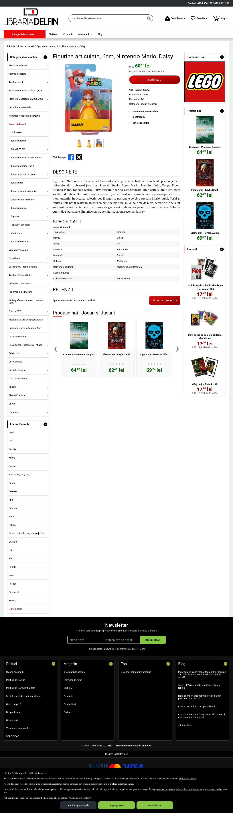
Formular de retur (73, 706)
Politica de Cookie (15, 706)
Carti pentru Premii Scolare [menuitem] (23, 293)
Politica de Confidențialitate (20, 714)
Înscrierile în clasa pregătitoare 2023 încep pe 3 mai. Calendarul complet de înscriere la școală (202, 701)
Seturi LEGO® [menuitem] (18, 175)
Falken (12, 551)
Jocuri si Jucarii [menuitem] (17, 150)
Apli (11, 526)
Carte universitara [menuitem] (18, 362)
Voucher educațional (17, 754)
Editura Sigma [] (19, 500)
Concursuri (12, 746)
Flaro (11, 584)
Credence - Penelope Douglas (79, 380)
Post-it (12, 593)
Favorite (199, 18)
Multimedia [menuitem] (16, 259)
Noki (11, 601)
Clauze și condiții (15, 698)
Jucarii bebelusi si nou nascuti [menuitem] (26, 183)
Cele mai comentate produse (136, 698)
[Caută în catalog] (149, 18)
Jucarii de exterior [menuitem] (20, 267)
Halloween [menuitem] (16, 158)
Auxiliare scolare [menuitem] (17, 108)
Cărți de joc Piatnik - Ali (204, 410)
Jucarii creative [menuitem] (19, 234)
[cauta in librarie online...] (106, 18)
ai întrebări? (139, 143)
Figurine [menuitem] (15, 242)
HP (10, 467)
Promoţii (68, 722)
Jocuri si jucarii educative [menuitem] (24, 217)
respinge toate (116, 805)
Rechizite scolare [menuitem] (18, 91)
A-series (13, 517)
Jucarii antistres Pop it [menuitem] (22, 192)
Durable (13, 568)
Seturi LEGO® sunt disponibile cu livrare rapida (199, 712)
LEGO (12, 458)
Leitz (11, 576)
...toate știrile (185, 751)
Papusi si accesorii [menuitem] (20, 251)
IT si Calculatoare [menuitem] (18, 404)
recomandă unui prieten (145, 137)
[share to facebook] (71, 183)
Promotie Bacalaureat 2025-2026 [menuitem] (26, 125)
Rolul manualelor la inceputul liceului (197, 732)
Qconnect (14, 618)
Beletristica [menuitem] (15, 379)
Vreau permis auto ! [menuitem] (19, 276)
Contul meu (175, 18)
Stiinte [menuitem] (12, 430)
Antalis (12, 475)
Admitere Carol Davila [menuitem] (20, 309)
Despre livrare (13, 738)
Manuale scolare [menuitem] (17, 100)
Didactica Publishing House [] (26, 559)
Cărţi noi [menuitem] (53, 34)
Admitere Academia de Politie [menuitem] (24, 142)
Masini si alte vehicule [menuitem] (22, 225)
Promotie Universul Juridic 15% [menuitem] (25, 354)
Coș (220, 18)
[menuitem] (25, 34)
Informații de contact (75, 698)
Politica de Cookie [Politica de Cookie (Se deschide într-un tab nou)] (187, 778)
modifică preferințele (78, 805)
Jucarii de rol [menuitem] (17, 209)
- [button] (45, 83)
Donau (12, 492)
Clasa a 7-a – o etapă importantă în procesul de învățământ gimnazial (201, 742)
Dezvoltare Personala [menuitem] (20, 133)
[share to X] (79, 183)
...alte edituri (15, 635)
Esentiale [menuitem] (13, 438)
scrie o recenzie (141, 149)
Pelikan (12, 610)
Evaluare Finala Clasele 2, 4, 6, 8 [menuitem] (25, 116)
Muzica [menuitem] (12, 413)
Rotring (12, 626)
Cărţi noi (68, 714)
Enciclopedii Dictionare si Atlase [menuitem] (25, 371)
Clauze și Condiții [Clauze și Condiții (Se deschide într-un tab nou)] (213, 789)
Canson (13, 534)
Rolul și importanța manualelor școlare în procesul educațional (199, 723)
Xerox (12, 484)
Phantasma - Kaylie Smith (116, 380)
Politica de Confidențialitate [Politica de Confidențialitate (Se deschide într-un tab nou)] (189, 789)
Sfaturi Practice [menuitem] (17, 421)
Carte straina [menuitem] (15, 388)
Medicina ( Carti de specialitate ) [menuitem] (26, 346)
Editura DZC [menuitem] (15, 337)
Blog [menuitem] (100, 34)
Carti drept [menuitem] (14, 284)
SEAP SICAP (12, 762)
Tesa (11, 542)
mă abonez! (153, 666)
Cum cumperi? (13, 730)
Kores (12, 509)
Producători (70, 730)
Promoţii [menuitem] (67, 34)
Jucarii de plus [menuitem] (18, 167)
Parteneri (68, 738)
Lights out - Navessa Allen (154, 380)
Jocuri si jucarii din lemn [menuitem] (23, 200)
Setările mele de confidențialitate (23, 722)
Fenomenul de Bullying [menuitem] (20, 318)
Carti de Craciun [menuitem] (17, 396)
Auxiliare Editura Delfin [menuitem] (20, 301)
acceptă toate (154, 805)
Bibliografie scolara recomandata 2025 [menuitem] (26, 327)
